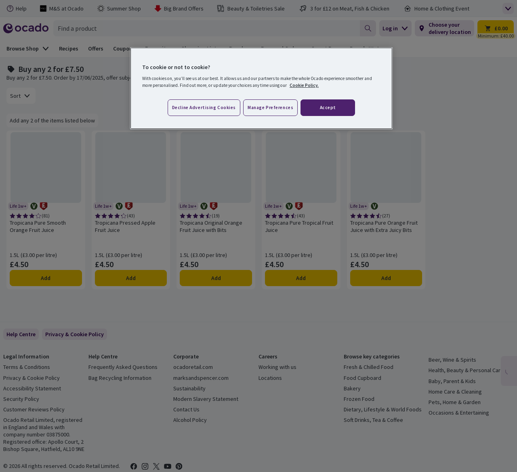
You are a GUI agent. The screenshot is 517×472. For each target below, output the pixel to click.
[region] (261, 88)
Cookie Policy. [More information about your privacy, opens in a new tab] (304, 85)
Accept (328, 107)
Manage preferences (270, 107)
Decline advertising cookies (204, 107)
